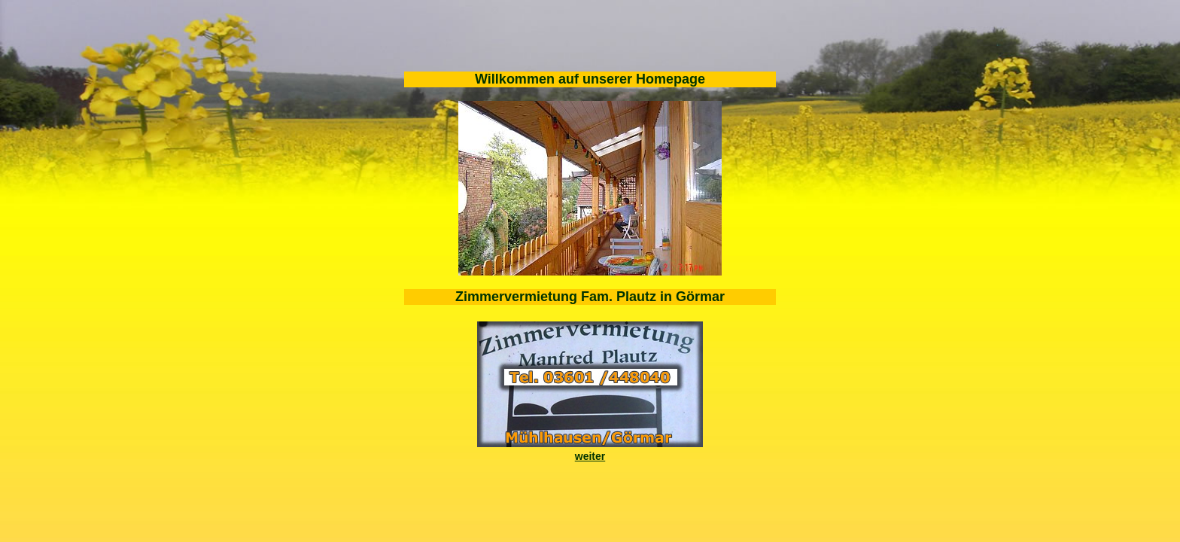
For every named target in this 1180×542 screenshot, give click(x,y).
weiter (590, 456)
